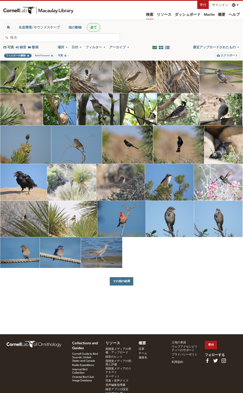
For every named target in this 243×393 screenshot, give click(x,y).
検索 (149, 15)
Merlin (209, 15)
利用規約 (177, 362)
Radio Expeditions (83, 365)
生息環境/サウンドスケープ (39, 27)
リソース (164, 15)
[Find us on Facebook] (207, 360)
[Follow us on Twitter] (215, 360)
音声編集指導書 (115, 385)
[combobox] (65, 38)
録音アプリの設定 (116, 389)
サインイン (220, 5)
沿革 (141, 349)
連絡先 (143, 357)
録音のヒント (114, 356)
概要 (221, 15)
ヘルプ (234, 15)
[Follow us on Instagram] (223, 360)
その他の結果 (121, 281)
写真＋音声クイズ (116, 380)
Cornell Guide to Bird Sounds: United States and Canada (85, 357)
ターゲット (112, 376)
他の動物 (75, 27)
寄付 (203, 5)
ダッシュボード (188, 15)
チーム (143, 353)
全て (93, 27)
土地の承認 (179, 342)
